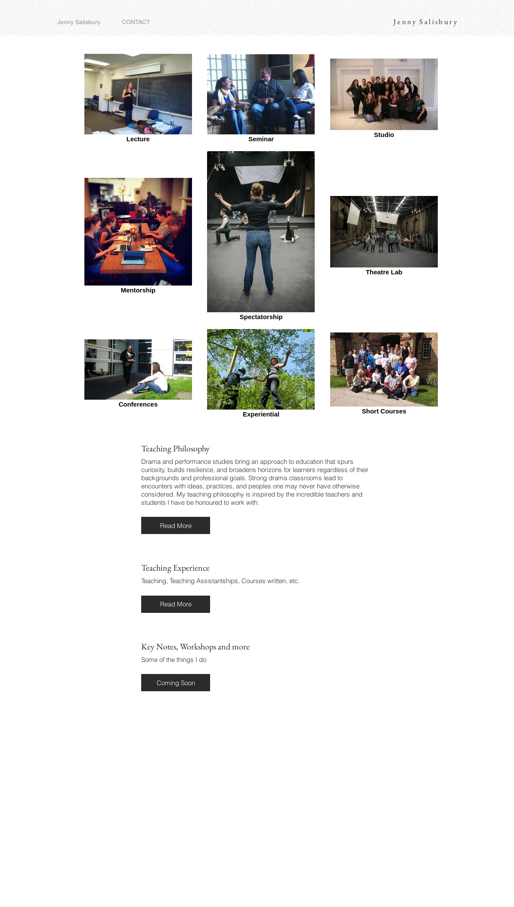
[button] (175, 525)
